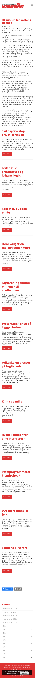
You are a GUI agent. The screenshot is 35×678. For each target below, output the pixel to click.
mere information (13, 673)
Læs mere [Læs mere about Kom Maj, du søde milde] (6, 230)
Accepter (24, 673)
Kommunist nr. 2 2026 (10, 619)
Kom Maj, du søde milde (14, 210)
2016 (17, 657)
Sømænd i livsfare (14, 548)
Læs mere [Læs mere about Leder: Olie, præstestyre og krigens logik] (6, 195)
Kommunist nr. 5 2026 (10, 609)
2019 (17, 647)
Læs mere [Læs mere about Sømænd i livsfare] (6, 571)
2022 (17, 636)
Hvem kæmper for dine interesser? (15, 436)
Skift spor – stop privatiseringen (13, 133)
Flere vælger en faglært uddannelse (16, 246)
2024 (17, 629)
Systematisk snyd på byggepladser (16, 325)
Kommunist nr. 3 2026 (10, 616)
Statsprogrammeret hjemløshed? (16, 473)
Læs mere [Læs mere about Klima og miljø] (6, 421)
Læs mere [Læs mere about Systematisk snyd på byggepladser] (6, 348)
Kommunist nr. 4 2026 (10, 612)
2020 (17, 643)
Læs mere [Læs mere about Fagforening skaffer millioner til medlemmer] (6, 309)
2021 (17, 640)
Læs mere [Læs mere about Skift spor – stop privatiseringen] (6, 154)
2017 (17, 654)
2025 (17, 626)
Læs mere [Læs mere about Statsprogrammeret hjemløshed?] (6, 497)
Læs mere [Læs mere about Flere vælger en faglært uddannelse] (6, 269)
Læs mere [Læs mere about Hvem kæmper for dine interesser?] (6, 458)
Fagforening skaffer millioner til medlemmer (16, 286)
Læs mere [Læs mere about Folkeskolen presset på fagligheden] (6, 387)
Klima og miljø (12, 401)
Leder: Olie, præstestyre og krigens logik (12, 171)
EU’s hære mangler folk (15, 512)
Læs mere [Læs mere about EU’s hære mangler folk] (6, 534)
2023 (17, 633)
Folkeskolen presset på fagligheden (16, 364)
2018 (17, 650)
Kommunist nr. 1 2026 (10, 623)
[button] (32, 5)
